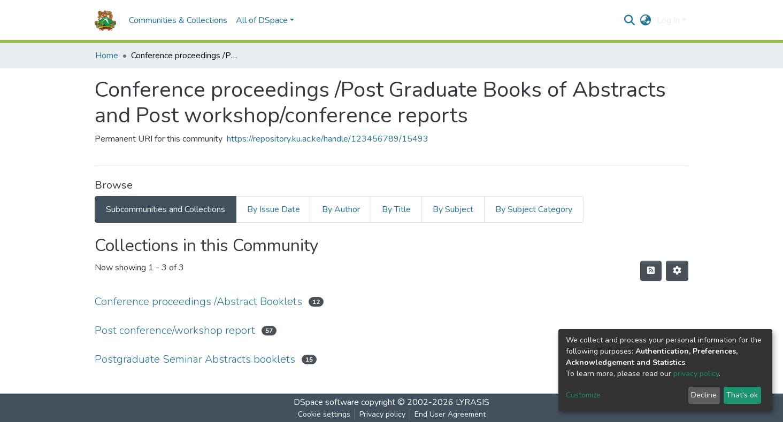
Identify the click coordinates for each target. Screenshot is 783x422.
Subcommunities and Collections (165, 209)
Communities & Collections (178, 20)
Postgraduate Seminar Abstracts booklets (195, 359)
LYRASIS (472, 402)
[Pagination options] (677, 271)
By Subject (453, 209)
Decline (704, 395)
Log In (668, 20)
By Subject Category (533, 209)
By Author (341, 209)
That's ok (742, 395)
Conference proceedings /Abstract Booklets (198, 301)
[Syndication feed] (651, 271)
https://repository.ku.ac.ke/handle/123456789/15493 (327, 139)
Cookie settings (324, 414)
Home (106, 55)
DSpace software (326, 402)
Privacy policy (382, 414)
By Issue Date (273, 209)
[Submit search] (630, 20)
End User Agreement (450, 414)
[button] (646, 20)
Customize (583, 395)
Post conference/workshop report (175, 330)
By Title (396, 209)
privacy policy (696, 374)
